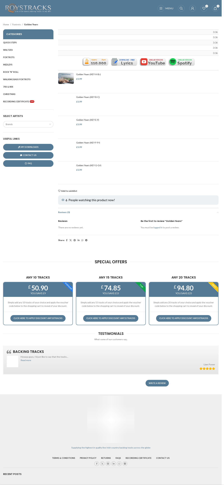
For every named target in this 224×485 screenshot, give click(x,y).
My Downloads (28, 147)
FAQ (28, 163)
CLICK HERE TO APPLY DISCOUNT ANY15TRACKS (110, 318)
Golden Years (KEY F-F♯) (88, 142)
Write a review (157, 383)
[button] (26, 360)
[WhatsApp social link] (82, 240)
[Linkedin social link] (78, 240)
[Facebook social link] (67, 240)
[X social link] (71, 240)
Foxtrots (16, 24)
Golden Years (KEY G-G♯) (88, 165)
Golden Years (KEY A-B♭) (88, 74)
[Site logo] (28, 8)
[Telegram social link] (86, 240)
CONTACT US (28, 155)
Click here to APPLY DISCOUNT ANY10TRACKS (38, 318)
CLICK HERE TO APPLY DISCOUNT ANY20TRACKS (183, 318)
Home (6, 24)
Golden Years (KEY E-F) (87, 119)
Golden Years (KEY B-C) (88, 97)
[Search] (181, 8)
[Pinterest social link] (75, 240)
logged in (157, 227)
